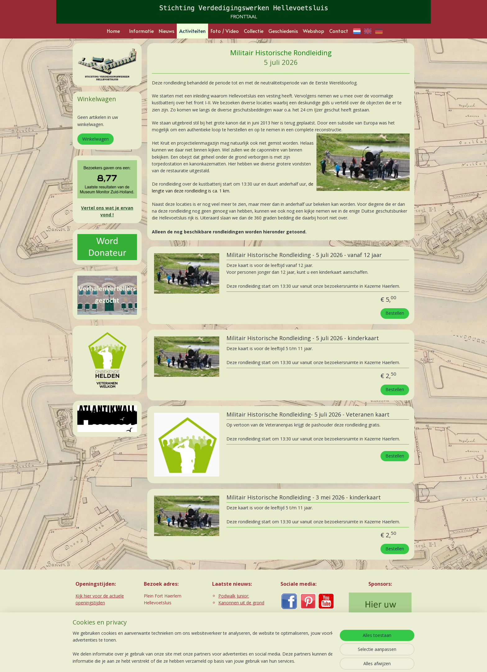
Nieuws (166, 30)
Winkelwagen (95, 139)
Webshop (313, 30)
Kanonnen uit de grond (241, 603)
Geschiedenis (283, 30)
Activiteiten (192, 30)
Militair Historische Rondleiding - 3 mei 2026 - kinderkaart (303, 497)
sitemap (216, 660)
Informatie (141, 30)
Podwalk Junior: (233, 596)
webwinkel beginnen (252, 660)
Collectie (253, 30)
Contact (338, 30)
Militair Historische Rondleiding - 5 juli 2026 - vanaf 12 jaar (303, 255)
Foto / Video (225, 30)
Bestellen (394, 313)
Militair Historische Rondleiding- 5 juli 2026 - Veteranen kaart (307, 414)
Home (113, 30)
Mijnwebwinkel (307, 660)
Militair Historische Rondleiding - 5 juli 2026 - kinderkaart (302, 338)
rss (229, 660)
